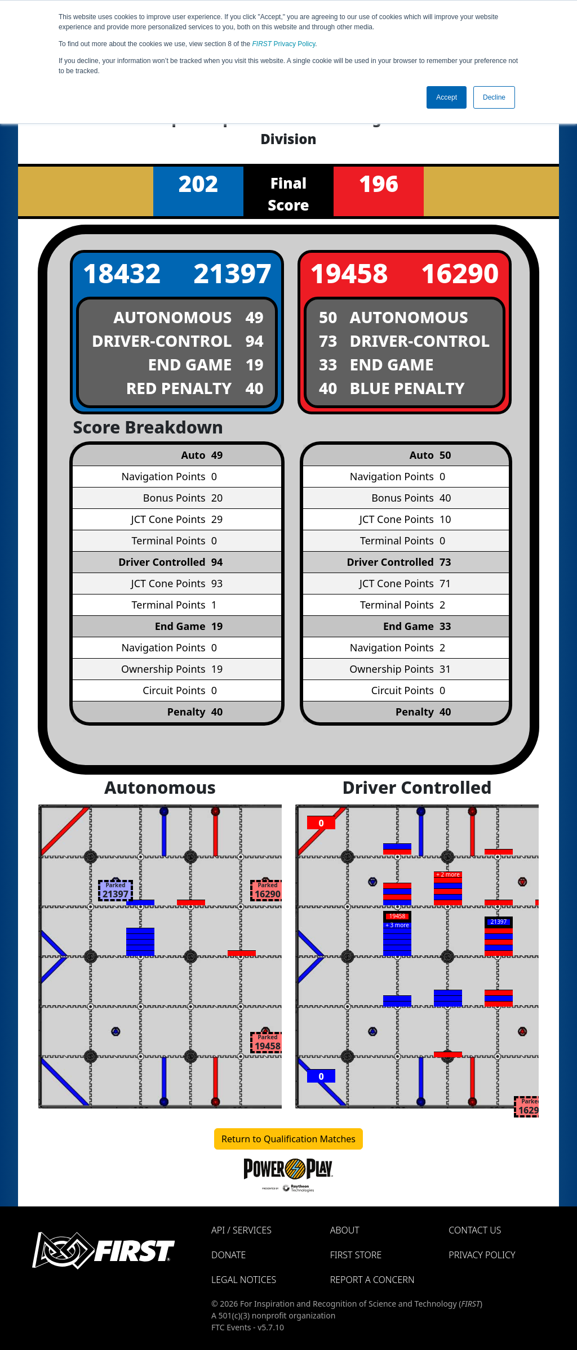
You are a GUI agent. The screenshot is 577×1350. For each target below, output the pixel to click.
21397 (232, 272)
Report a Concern (372, 1279)
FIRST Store (356, 1255)
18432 (121, 272)
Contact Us (475, 1230)
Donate (228, 1255)
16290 (460, 272)
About (344, 1230)
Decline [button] (494, 97)
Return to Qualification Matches (288, 1139)
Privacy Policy (284, 44)
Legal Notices (243, 1279)
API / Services (241, 1230)
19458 (349, 272)
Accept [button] (446, 97)
